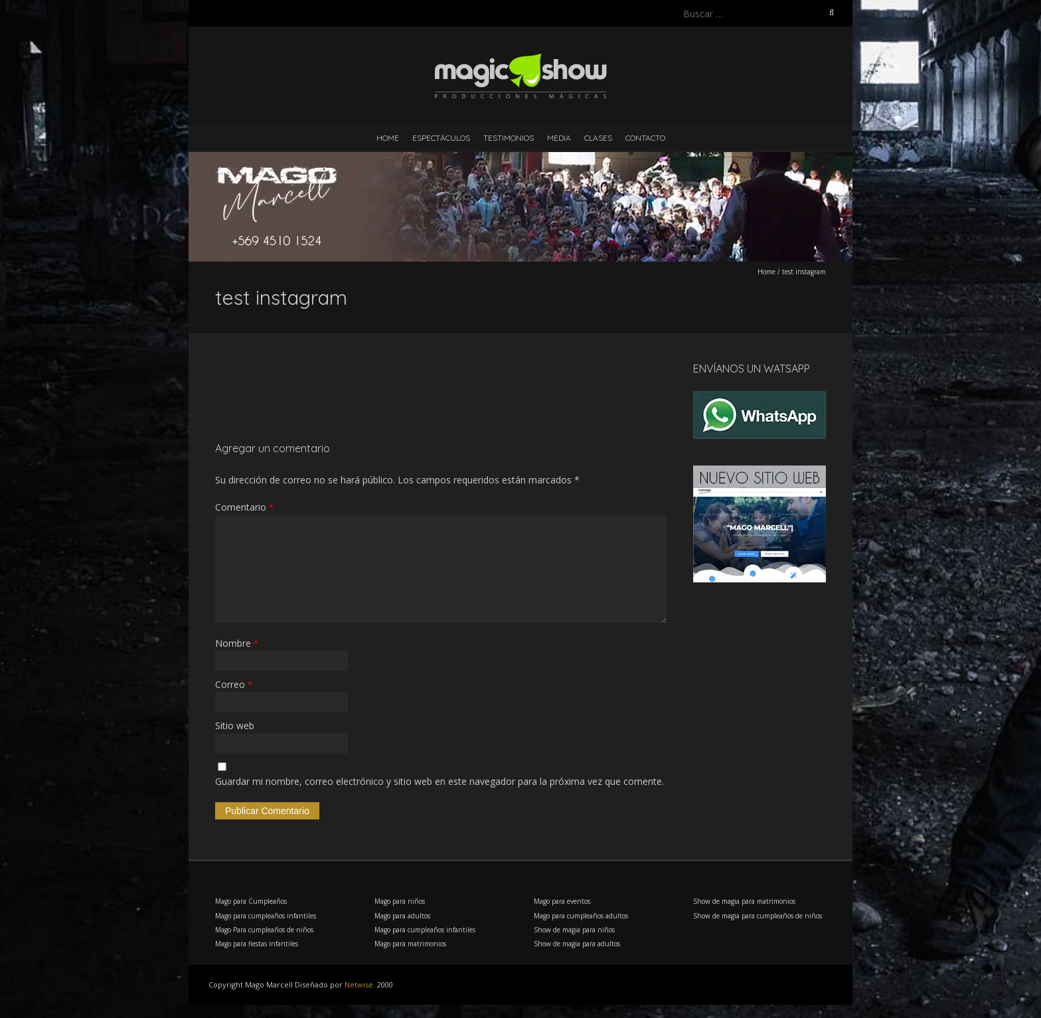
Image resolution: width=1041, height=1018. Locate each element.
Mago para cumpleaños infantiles (265, 915)
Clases (598, 138)
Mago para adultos (402, 915)
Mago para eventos (562, 901)
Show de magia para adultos (577, 943)
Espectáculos (441, 138)
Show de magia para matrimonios (744, 901)
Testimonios (508, 138)
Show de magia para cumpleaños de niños (757, 915)
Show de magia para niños (574, 929)
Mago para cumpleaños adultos (581, 915)
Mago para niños (399, 901)
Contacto (645, 138)
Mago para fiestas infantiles (256, 943)
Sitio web (234, 725)
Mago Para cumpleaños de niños (264, 929)
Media (559, 138)
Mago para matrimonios (410, 943)
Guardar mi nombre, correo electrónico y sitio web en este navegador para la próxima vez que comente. (439, 781)
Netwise (359, 984)
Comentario (244, 507)
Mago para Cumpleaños (251, 901)
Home (387, 138)
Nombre (236, 643)
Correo (233, 684)
